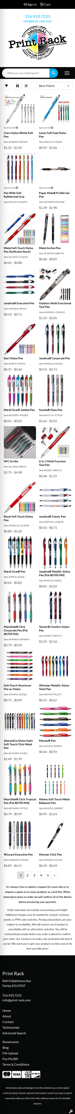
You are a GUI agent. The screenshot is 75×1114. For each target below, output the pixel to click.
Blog (5, 1047)
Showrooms (10, 1042)
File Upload (10, 1053)
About (6, 1016)
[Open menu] (67, 73)
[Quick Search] (26, 73)
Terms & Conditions (15, 1064)
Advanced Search (14, 1033)
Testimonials (11, 1027)
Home (6, 1010)
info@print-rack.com (37, 21)
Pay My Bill (10, 1059)
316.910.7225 (37, 16)
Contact (8, 1022)
